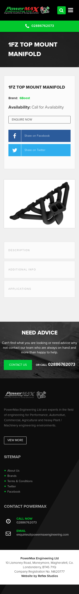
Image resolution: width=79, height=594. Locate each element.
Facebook (13, 491)
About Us (13, 470)
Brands (12, 476)
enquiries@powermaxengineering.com (42, 534)
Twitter (11, 486)
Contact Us (18, 365)
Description (19, 250)
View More (15, 440)
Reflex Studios (48, 576)
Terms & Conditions (20, 481)
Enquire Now (22, 119)
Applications (19, 288)
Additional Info (22, 269)
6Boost (25, 98)
